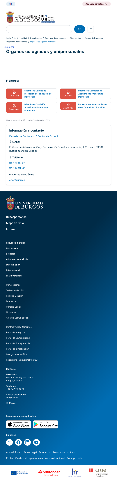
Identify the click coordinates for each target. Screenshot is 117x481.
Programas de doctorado (16, 42)
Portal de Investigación (17, 348)
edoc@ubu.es (17, 180)
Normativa (11, 312)
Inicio (8, 38)
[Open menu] (91, 29)
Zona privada (74, 458)
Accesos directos (94, 4)
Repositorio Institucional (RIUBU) (22, 359)
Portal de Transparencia (18, 343)
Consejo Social (13, 306)
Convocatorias (13, 284)
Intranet (11, 229)
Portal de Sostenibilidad (18, 338)
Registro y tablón (14, 295)
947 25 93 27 (17, 162)
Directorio (45, 452)
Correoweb (12, 248)
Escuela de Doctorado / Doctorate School (33, 136)
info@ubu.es (12, 397)
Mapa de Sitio (15, 223)
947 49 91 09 (17, 167)
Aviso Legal (30, 452)
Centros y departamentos (55, 38)
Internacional (13, 270)
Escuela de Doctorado (94, 38)
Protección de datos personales (24, 458)
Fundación (11, 301)
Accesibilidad (13, 452)
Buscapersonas (16, 217)
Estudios (10, 253)
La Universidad (20, 38)
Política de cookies (64, 452)
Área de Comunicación (17, 317)
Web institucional (55, 458)
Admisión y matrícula (17, 259)
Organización (36, 38)
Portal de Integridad (16, 332)
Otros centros (75, 38)
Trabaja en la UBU (15, 290)
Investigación (13, 264)
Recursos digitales (15, 242)
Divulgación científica (16, 354)
